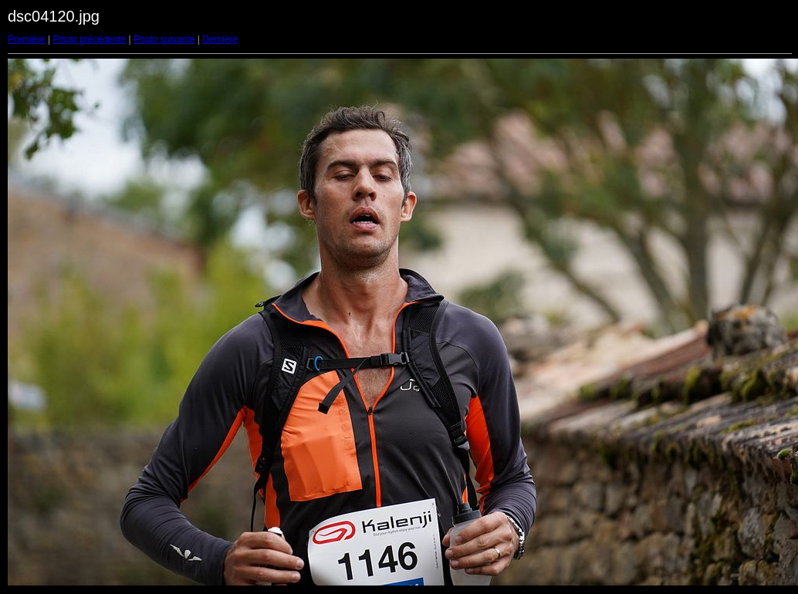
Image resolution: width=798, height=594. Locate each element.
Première (27, 39)
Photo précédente (89, 39)
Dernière (220, 39)
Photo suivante (164, 39)
